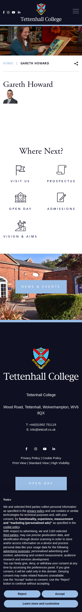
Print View (19, 463)
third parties (10, 535)
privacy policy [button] (35, 511)
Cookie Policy (52, 458)
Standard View (39, 463)
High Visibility (60, 463)
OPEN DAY (41, 483)
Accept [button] (60, 593)
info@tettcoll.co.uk (42, 429)
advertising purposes (16, 551)
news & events (41, 286)
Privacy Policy (30, 458)
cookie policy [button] (11, 527)
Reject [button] (22, 593)
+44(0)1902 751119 (42, 424)
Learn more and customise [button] (41, 603)
